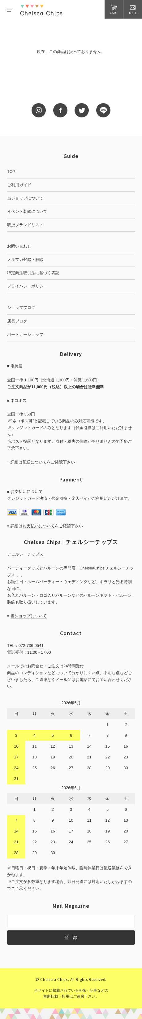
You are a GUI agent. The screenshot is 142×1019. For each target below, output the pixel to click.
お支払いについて (39, 526)
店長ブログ (17, 321)
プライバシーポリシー (27, 286)
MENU (10, 10)
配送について (35, 462)
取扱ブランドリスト (25, 224)
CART (114, 9)
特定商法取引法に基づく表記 (33, 272)
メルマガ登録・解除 (25, 259)
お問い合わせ (19, 246)
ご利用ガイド (19, 184)
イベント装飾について (27, 211)
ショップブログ (21, 307)
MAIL (133, 9)
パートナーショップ (25, 334)
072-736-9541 (31, 645)
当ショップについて (25, 198)
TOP (11, 171)
